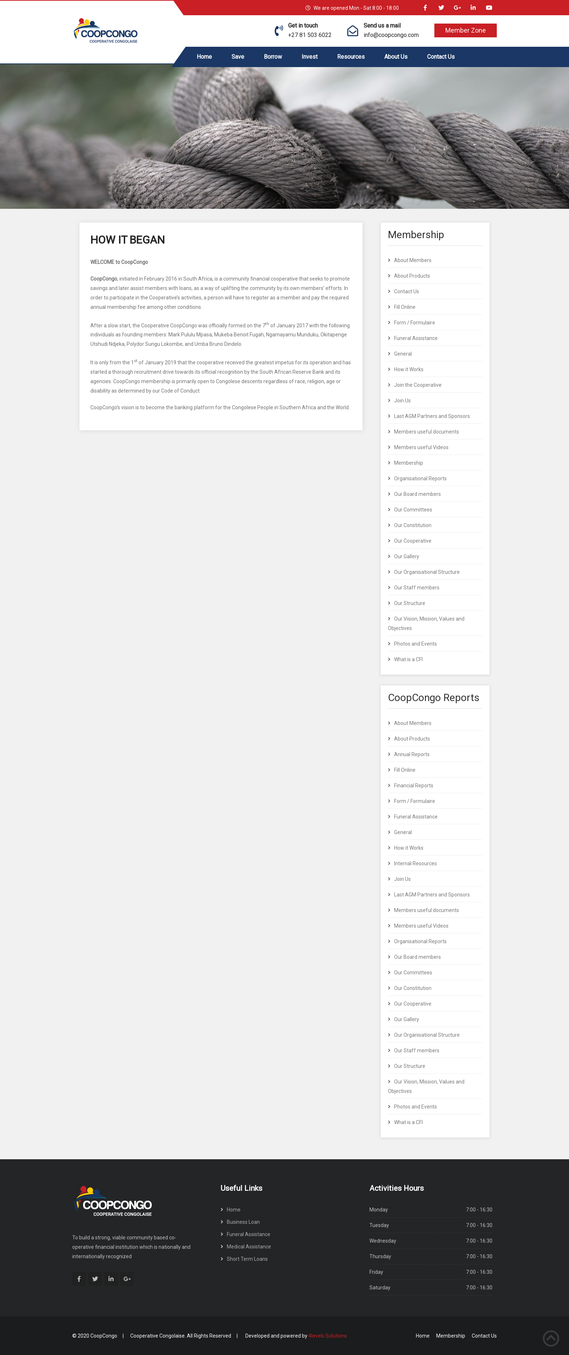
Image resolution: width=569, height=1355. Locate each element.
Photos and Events (415, 644)
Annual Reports (412, 754)
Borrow (273, 56)
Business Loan (243, 1222)
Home (204, 56)
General (403, 354)
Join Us (402, 400)
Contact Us (441, 56)
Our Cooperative (412, 541)
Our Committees (413, 510)
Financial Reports (413, 785)
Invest (310, 56)
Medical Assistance (249, 1247)
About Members (412, 260)
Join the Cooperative (418, 385)
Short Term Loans (247, 1259)
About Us (396, 56)
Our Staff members (416, 588)
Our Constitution (412, 525)
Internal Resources (415, 863)
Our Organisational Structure (427, 572)
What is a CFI (408, 659)
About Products (412, 276)
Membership (408, 463)
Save (238, 56)
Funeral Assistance (416, 338)
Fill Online (405, 307)
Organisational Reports (420, 478)
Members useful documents (426, 432)
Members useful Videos (421, 447)
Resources (351, 56)
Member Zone (465, 30)
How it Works (408, 369)
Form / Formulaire (414, 323)
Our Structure (409, 603)
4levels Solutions (327, 1336)
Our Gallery (406, 556)
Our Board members (417, 494)
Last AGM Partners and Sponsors (432, 416)
